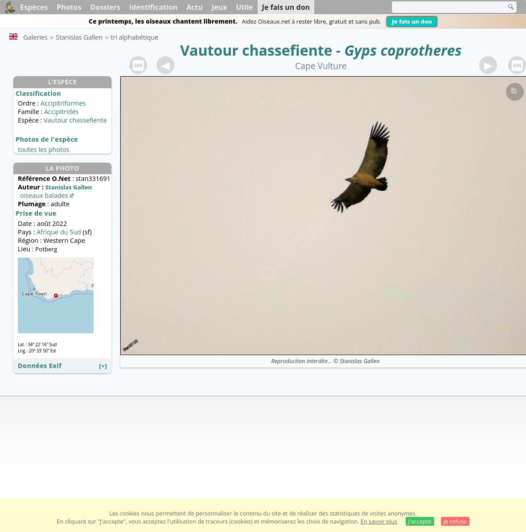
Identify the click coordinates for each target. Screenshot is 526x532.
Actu (194, 7)
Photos (69, 7)
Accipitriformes (63, 103)
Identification (153, 7)
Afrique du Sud (59, 232)
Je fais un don (412, 21)
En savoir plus (379, 521)
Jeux (219, 7)
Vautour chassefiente (256, 50)
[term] (443, 7)
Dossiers (105, 7)
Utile (244, 7)
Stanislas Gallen (359, 361)
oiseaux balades (47, 195)
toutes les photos (44, 149)
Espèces (34, 7)
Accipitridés (61, 111)
